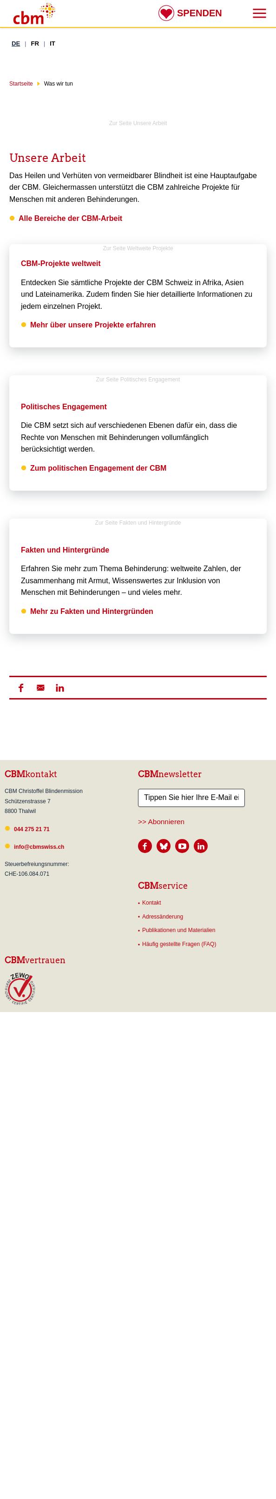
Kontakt (151, 1227)
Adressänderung (162, 1241)
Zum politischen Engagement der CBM (98, 468)
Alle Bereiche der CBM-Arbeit (70, 218)
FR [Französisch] (35, 43)
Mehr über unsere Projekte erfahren (93, 325)
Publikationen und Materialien (178, 1254)
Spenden (199, 13)
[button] (21, 1012)
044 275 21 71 (32, 1153)
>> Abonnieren (161, 1146)
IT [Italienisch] (52, 43)
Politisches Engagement (64, 407)
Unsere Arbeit (47, 158)
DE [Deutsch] (16, 43)
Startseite (21, 83)
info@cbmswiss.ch (39, 1171)
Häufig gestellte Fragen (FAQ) (179, 1268)
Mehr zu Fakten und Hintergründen (91, 774)
